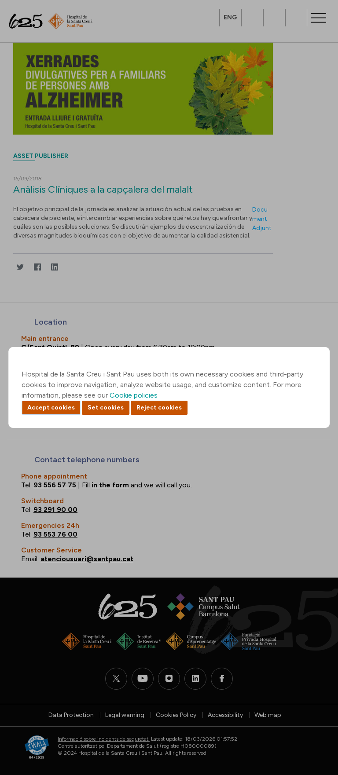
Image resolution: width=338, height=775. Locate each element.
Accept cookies (51, 407)
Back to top (316, 720)
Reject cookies (159, 407)
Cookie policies (134, 395)
